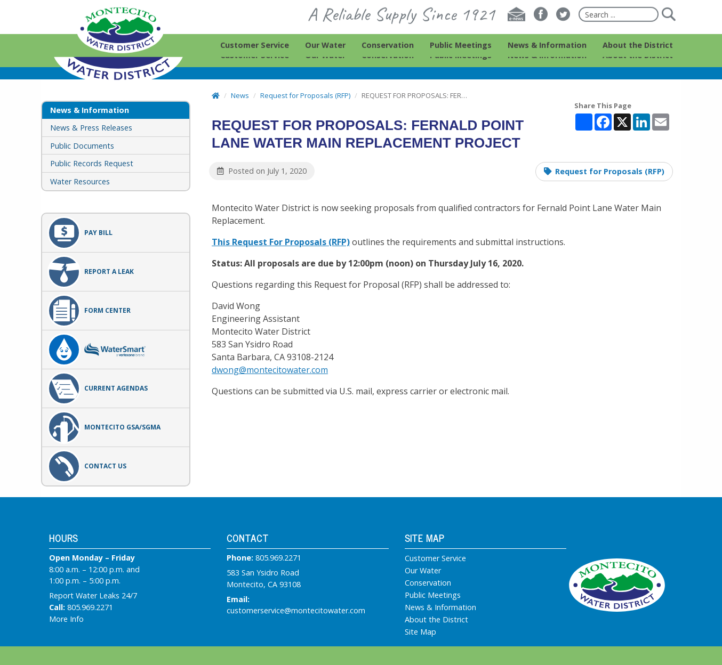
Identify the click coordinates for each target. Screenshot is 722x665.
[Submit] (668, 24)
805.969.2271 (90, 607)
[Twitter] (563, 24)
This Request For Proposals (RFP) (281, 242)
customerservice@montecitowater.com (296, 610)
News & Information (440, 607)
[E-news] (516, 24)
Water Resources (80, 181)
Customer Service (435, 558)
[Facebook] (541, 24)
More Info (66, 619)
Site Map (420, 632)
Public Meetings (433, 595)
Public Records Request (91, 163)
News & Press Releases (91, 128)
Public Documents (82, 146)
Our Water (423, 570)
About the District (436, 619)
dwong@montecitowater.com (270, 370)
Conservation (428, 583)
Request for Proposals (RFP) (609, 171)
